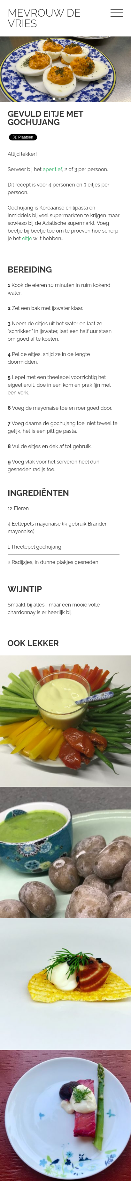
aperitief (52, 169)
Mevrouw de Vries (44, 18)
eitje (27, 238)
